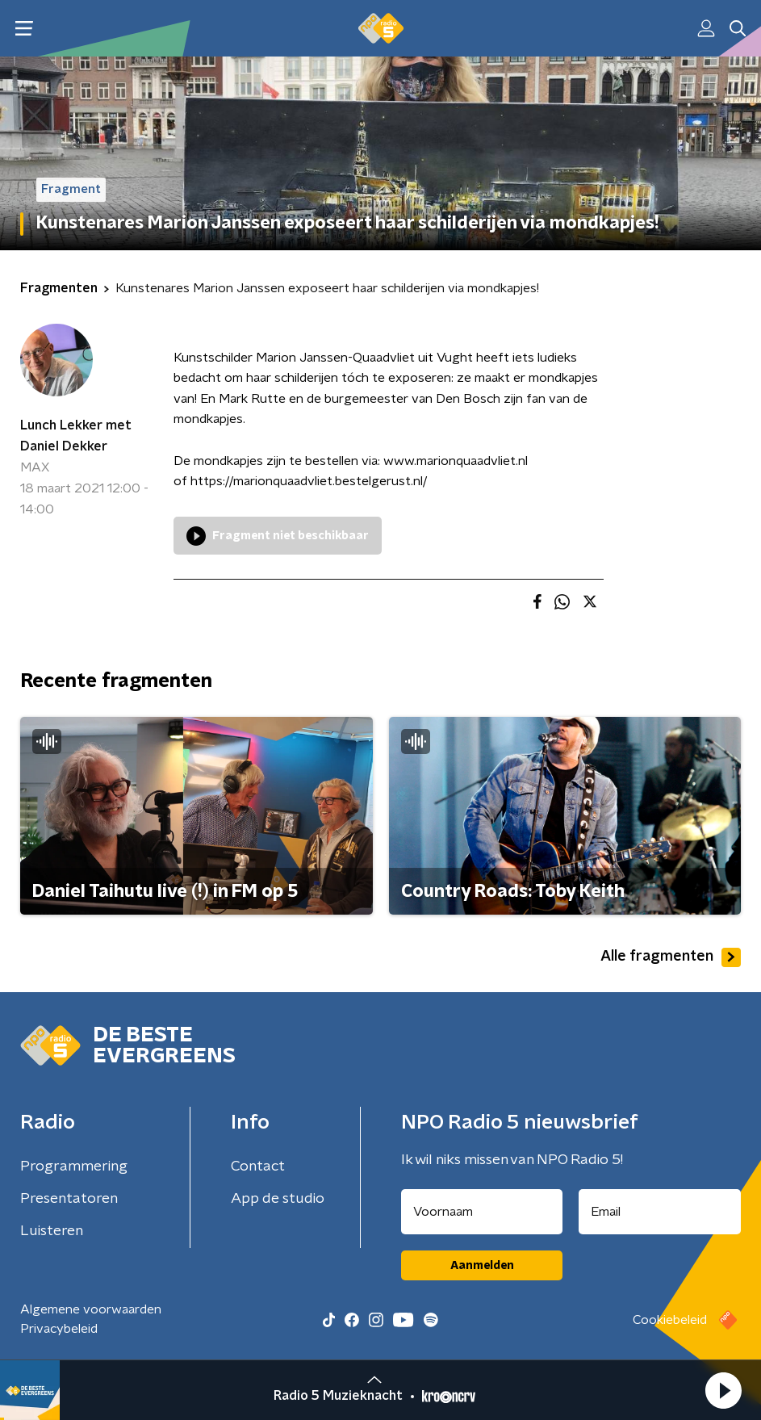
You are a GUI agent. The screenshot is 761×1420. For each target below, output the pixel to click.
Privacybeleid (59, 1328)
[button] (723, 1390)
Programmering (74, 1166)
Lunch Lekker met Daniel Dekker (76, 436)
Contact (258, 1166)
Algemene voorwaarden (90, 1309)
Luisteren (51, 1231)
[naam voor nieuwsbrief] (481, 1211)
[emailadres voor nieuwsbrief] (660, 1211)
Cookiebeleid (670, 1319)
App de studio (277, 1199)
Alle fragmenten (670, 957)
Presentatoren (69, 1199)
